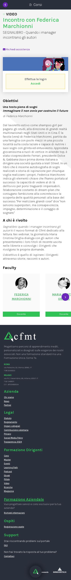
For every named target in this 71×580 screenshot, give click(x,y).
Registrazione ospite (14, 527)
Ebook (7, 475)
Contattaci (9, 556)
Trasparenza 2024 (13, 442)
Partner (7, 405)
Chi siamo (9, 397)
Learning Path (11, 467)
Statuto (7, 418)
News (6, 401)
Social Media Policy (13, 438)
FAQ (6, 545)
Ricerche (8, 487)
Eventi (7, 463)
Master (7, 460)
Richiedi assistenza (16, 49)
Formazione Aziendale (24, 499)
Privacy (7, 434)
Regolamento (10, 422)
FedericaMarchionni (21, 297)
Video (6, 483)
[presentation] (65, 297)
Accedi (35, 83)
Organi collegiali (12, 426)
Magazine (9, 491)
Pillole (7, 479)
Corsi (6, 456)
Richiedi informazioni (14, 513)
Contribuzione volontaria (16, 430)
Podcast (8, 471)
